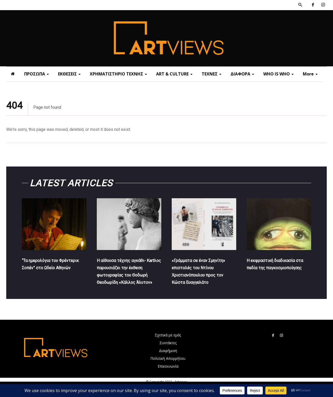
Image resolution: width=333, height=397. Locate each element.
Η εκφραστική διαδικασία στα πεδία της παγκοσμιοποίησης (278, 271)
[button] (300, 5)
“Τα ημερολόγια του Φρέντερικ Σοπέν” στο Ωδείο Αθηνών (48, 271)
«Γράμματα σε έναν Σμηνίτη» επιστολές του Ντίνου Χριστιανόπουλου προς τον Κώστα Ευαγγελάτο (202, 278)
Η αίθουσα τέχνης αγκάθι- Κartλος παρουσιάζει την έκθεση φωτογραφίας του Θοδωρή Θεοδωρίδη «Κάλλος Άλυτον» (128, 278)
